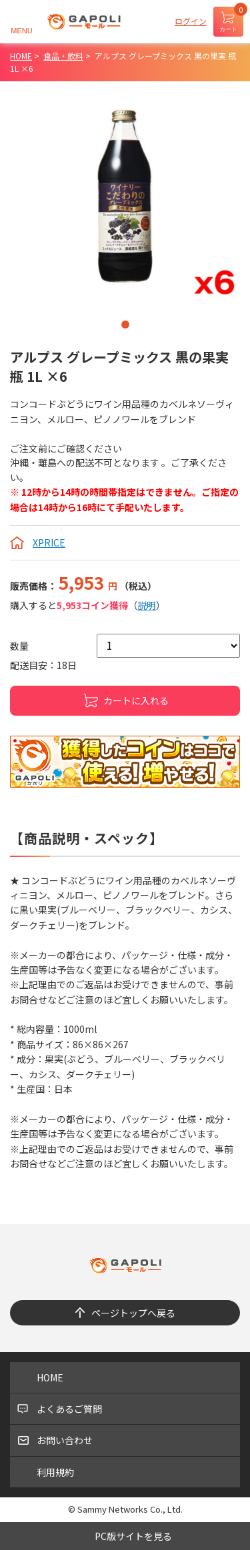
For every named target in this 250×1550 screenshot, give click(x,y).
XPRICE (49, 542)
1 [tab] (125, 325)
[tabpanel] (125, 196)
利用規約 (55, 1472)
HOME (50, 1377)
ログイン (191, 21)
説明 (146, 605)
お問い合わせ (65, 1440)
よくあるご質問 (69, 1408)
